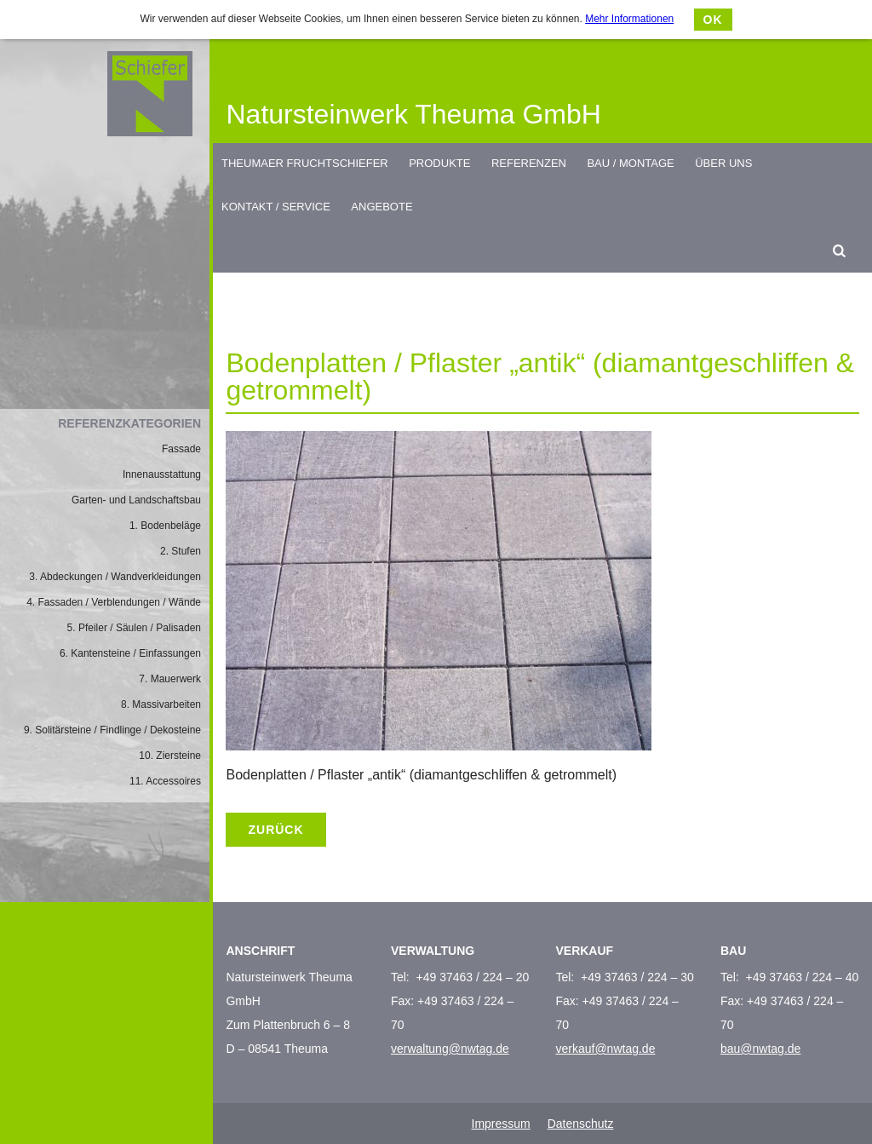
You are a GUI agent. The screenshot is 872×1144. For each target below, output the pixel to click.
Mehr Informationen (629, 19)
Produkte (439, 163)
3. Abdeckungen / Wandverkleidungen (115, 577)
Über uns (723, 163)
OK (713, 19)
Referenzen (528, 163)
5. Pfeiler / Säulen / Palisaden (134, 628)
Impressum (501, 1123)
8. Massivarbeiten (161, 704)
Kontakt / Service (275, 206)
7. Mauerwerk (170, 679)
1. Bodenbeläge (165, 526)
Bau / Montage (630, 163)
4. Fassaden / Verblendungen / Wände (113, 602)
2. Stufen (180, 551)
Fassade (181, 449)
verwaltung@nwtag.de (450, 1048)
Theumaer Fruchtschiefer (304, 163)
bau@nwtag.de (760, 1048)
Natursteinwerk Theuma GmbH (413, 114)
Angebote (381, 206)
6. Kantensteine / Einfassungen (130, 653)
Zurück (275, 829)
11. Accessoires (165, 781)
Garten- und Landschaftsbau (136, 500)
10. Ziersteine (170, 756)
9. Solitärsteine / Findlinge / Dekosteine (112, 730)
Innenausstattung (162, 474)
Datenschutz (581, 1123)
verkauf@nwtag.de (605, 1048)
